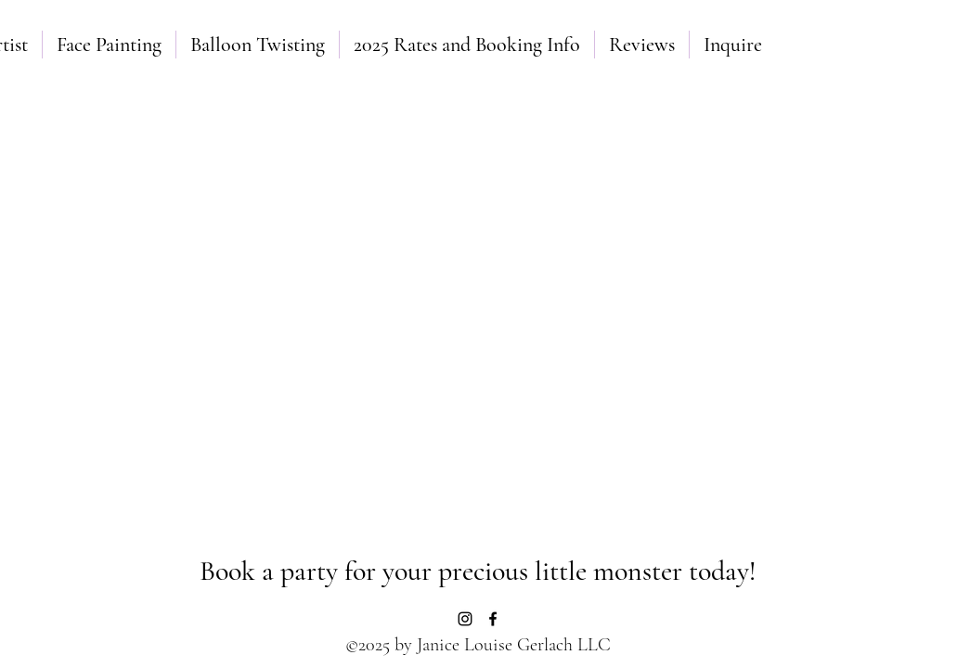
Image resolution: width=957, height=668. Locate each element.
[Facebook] (493, 619)
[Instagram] (465, 619)
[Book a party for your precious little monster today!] (478, 571)
